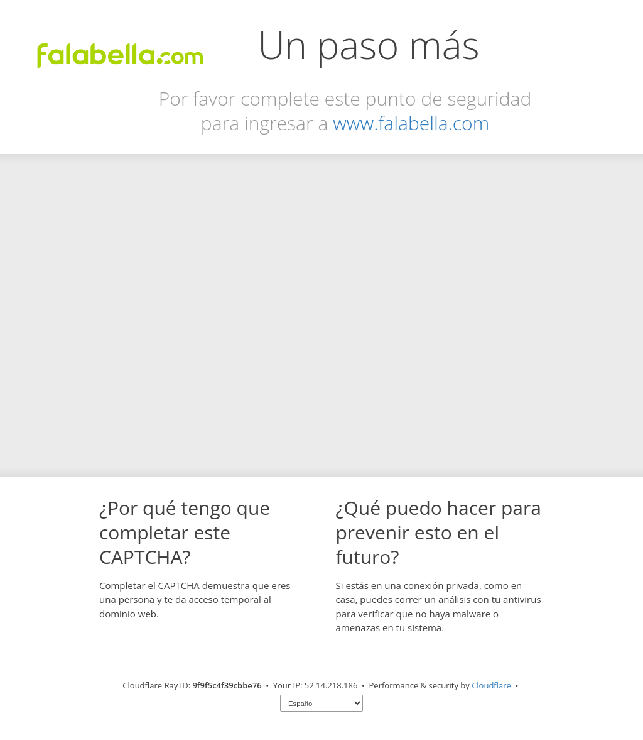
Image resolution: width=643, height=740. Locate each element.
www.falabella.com (411, 123)
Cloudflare (491, 685)
